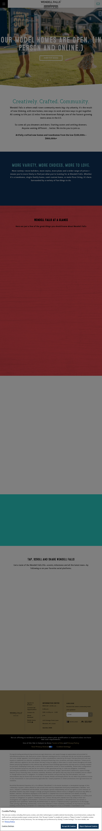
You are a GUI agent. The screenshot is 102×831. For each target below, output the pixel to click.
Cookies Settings (8, 826)
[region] (51, 819)
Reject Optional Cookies (88, 826)
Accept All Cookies (69, 826)
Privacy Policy (10, 822)
